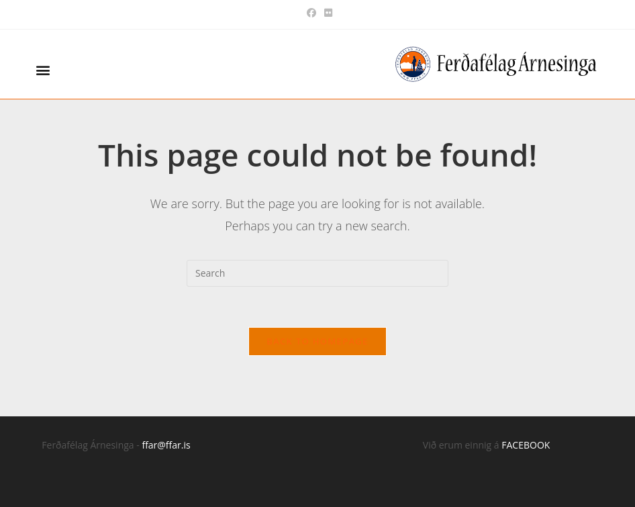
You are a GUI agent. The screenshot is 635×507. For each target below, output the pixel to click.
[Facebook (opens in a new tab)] (311, 13)
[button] (43, 70)
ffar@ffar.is (166, 445)
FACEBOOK (525, 445)
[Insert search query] (317, 273)
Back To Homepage (317, 341)
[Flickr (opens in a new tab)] (326, 13)
